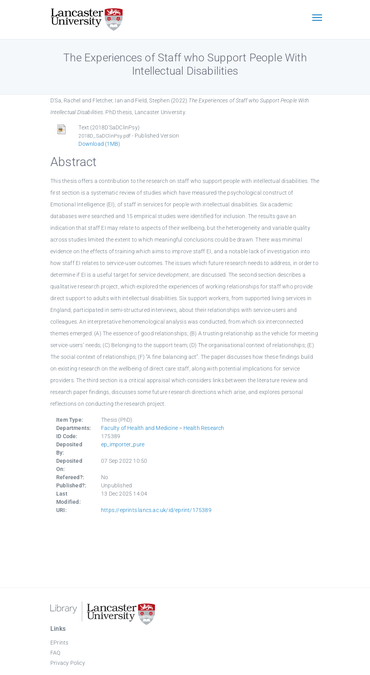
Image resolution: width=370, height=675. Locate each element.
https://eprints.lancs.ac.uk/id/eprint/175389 (156, 510)
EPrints (59, 642)
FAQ (55, 653)
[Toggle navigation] (317, 18)
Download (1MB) (99, 144)
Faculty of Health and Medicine (139, 428)
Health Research (203, 428)
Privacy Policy (67, 663)
